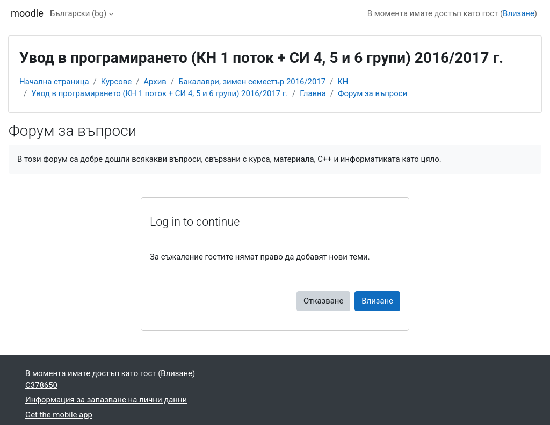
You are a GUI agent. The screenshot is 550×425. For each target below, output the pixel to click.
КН (342, 82)
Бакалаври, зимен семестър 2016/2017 (251, 82)
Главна (313, 93)
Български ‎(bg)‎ (78, 13)
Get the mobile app (58, 415)
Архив (155, 82)
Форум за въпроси (372, 93)
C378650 (41, 385)
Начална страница (54, 82)
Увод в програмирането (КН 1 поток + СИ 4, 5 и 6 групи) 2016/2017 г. (159, 93)
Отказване (323, 301)
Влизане (518, 13)
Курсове (116, 82)
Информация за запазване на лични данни (106, 400)
